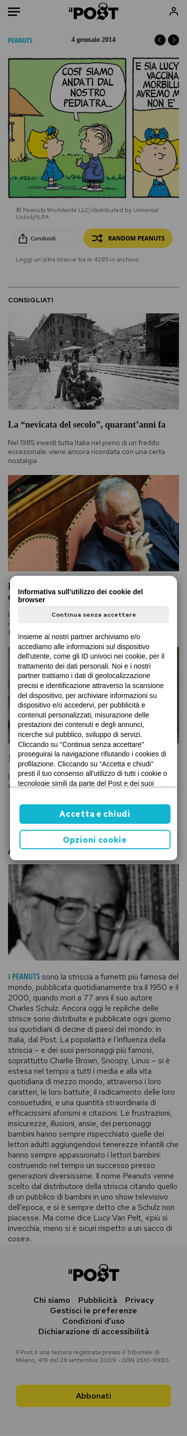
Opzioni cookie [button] (95, 840)
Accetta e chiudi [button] (94, 814)
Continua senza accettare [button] (93, 615)
